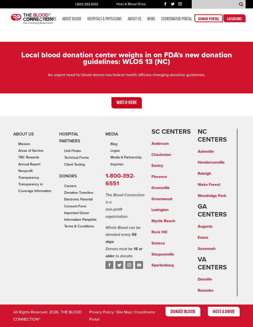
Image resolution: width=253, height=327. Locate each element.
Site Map (124, 312)
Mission (24, 144)
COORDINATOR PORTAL (176, 19)
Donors (32, 19)
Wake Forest (209, 184)
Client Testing (74, 164)
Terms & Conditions (79, 226)
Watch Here (126, 103)
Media (111, 134)
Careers (70, 186)
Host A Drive (224, 312)
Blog (113, 144)
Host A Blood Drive (131, 4)
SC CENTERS (171, 132)
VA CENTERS (212, 263)
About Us (134, 19)
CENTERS (50, 19)
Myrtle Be (160, 220)
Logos (115, 151)
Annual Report (29, 164)
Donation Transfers (78, 193)
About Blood (71, 19)
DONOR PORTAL (208, 20)
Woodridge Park (212, 195)
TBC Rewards (28, 157)
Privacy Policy (101, 312)
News (151, 19)
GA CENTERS (212, 210)
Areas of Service (30, 151)
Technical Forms (76, 157)
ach (172, 220)
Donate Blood (182, 312)
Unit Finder (72, 151)
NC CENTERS (212, 136)
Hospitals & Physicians (104, 19)
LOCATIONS (234, 20)
